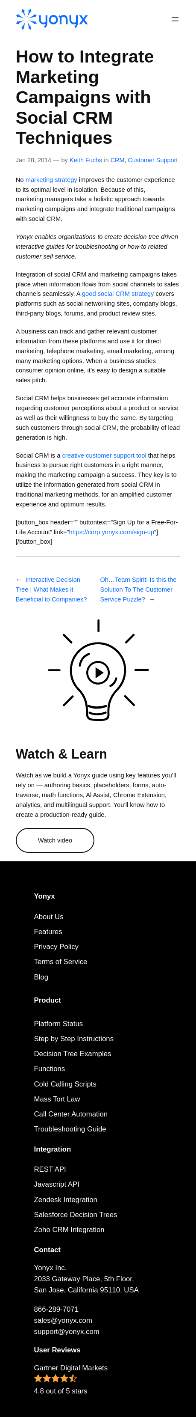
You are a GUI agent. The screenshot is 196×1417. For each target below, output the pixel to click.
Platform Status (58, 1024)
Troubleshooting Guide (70, 1129)
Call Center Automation (71, 1114)
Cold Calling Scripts (65, 1084)
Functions (49, 1069)
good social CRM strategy (118, 293)
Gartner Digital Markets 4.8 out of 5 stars (71, 1379)
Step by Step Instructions (74, 1039)
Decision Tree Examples (72, 1054)
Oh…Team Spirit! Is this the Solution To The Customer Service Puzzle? (138, 589)
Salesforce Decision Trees (75, 1215)
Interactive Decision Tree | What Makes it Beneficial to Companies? (51, 589)
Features (48, 932)
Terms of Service (61, 962)
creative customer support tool (104, 455)
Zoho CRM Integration (69, 1230)
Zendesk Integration (65, 1200)
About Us (49, 917)
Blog (41, 977)
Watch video (55, 840)
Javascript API (56, 1184)
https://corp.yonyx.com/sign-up (111, 532)
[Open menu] (175, 19)
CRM (118, 160)
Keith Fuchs (86, 160)
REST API (50, 1169)
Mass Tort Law (57, 1099)
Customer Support (153, 160)
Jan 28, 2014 (33, 160)
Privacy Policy (56, 947)
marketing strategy (51, 179)
